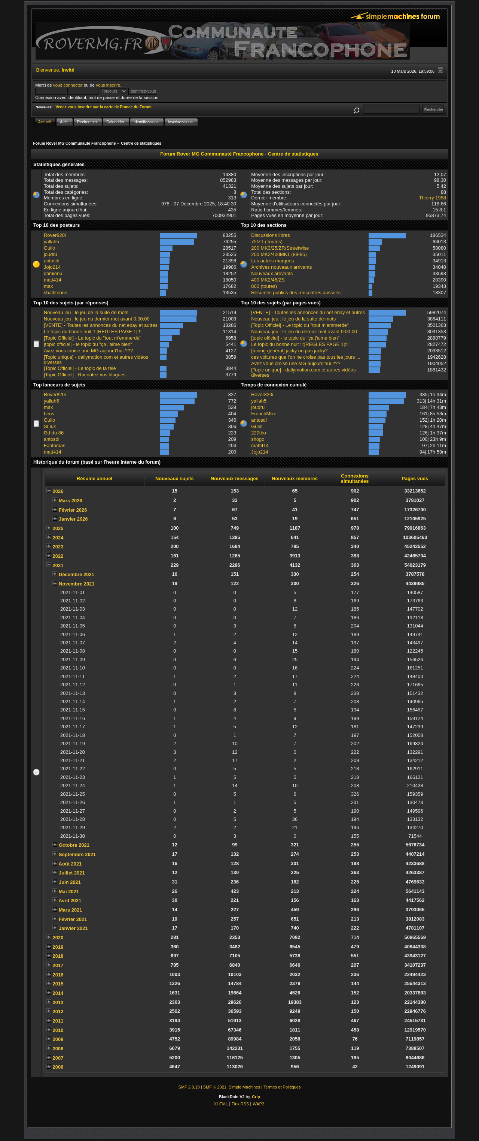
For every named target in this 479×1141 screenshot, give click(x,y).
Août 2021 (70, 864)
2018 (58, 956)
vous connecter (68, 84)
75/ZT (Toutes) (267, 241)
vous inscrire (108, 84)
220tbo (258, 433)
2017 (58, 965)
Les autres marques (272, 261)
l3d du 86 (54, 433)
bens (49, 413)
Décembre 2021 (76, 574)
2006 (58, 1067)
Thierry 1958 (432, 198)
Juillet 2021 (72, 873)
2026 (58, 491)
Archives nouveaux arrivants (281, 267)
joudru (50, 254)
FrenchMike (263, 413)
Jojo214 (52, 267)
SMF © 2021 (214, 1087)
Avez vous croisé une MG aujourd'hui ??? (88, 350)
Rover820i (55, 235)
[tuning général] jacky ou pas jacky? (289, 350)
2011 (58, 1021)
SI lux (50, 426)
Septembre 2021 (77, 854)
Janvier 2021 (73, 928)
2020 (58, 937)
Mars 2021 (70, 910)
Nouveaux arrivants (272, 273)
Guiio (49, 248)
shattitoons (55, 292)
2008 (58, 1048)
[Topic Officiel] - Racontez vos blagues (85, 374)
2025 (58, 528)
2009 (58, 1039)
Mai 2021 (69, 891)
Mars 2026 (70, 500)
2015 (58, 984)
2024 (58, 538)
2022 (58, 556)
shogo (257, 439)
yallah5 (51, 241)
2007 (58, 1058)
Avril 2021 (70, 900)
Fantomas (54, 445)
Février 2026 (73, 510)
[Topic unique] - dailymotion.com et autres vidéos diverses (96, 359)
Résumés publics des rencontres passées (296, 292)
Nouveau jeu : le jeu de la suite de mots (86, 312)
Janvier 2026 (73, 519)
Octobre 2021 (74, 845)
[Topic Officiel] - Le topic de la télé (80, 368)
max (48, 286)
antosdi (52, 261)
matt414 (52, 280)
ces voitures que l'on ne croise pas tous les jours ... (305, 357)
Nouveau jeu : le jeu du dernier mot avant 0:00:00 (97, 319)
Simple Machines (244, 1087)
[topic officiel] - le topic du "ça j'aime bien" (88, 344)
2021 (58, 565)
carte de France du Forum (128, 107)
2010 (58, 1030)
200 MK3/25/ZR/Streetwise (280, 248)
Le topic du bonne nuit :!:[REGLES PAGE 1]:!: (92, 331)
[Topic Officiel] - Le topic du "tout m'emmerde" (92, 338)
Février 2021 (73, 919)
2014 (58, 993)
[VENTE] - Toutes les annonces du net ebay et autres (101, 325)
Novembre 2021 (76, 584)
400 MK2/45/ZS (268, 280)
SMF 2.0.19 (189, 1087)
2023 (58, 547)
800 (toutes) (264, 286)
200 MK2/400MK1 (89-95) (279, 254)
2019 (58, 947)
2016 (58, 975)
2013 (58, 1002)
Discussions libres (270, 235)
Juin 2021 (70, 882)
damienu (53, 273)
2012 (58, 1011)
